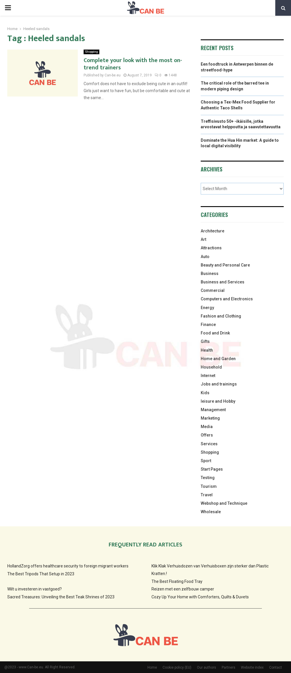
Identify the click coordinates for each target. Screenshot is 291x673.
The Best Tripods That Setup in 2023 (40, 574)
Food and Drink (215, 333)
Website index (252, 667)
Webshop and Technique (224, 503)
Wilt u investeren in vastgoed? (34, 589)
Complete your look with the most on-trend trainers (133, 64)
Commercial (213, 290)
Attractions (211, 248)
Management (213, 409)
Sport (206, 460)
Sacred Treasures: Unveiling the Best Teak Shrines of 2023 (60, 597)
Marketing (210, 418)
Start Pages (212, 469)
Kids (205, 392)
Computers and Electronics (227, 299)
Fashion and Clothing (221, 316)
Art (203, 239)
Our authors (206, 667)
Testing (208, 477)
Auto (205, 256)
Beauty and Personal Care (225, 265)
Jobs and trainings (219, 384)
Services (209, 443)
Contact (275, 667)
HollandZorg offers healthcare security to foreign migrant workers (67, 566)
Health (207, 350)
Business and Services (222, 282)
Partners (228, 667)
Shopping (91, 51)
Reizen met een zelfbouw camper (182, 589)
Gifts (205, 341)
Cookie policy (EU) (177, 667)
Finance (208, 324)
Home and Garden (218, 358)
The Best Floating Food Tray (176, 581)
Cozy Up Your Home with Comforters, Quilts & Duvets (200, 597)
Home (152, 667)
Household (211, 367)
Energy (207, 307)
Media (207, 426)
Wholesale (211, 511)
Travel (207, 495)
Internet (208, 375)
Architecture (212, 231)
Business (209, 273)
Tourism (209, 486)
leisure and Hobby (218, 401)
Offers (207, 435)
